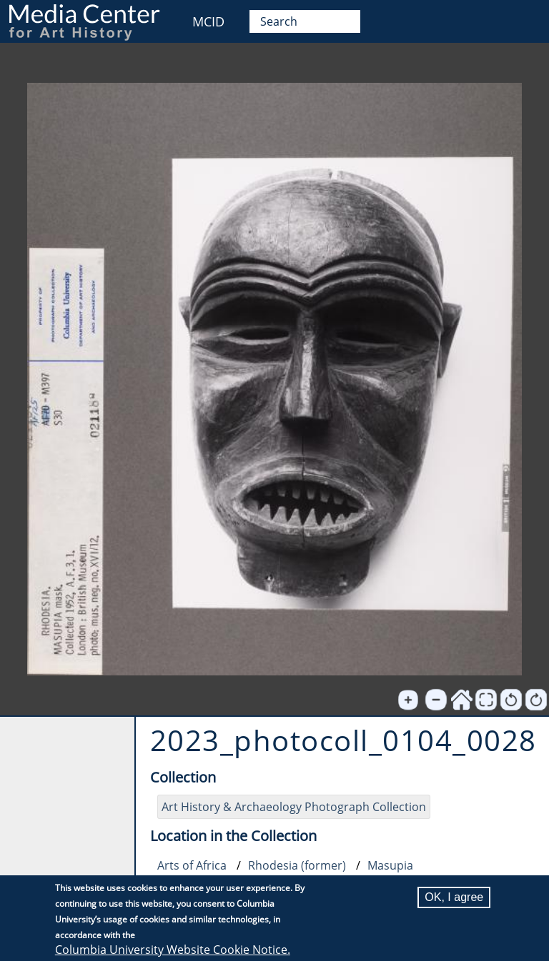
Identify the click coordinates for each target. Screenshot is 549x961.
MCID (208, 21)
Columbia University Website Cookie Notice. (172, 949)
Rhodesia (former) (297, 865)
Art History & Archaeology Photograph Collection (294, 807)
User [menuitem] (522, 19)
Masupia (390, 865)
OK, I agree (454, 897)
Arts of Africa (192, 865)
